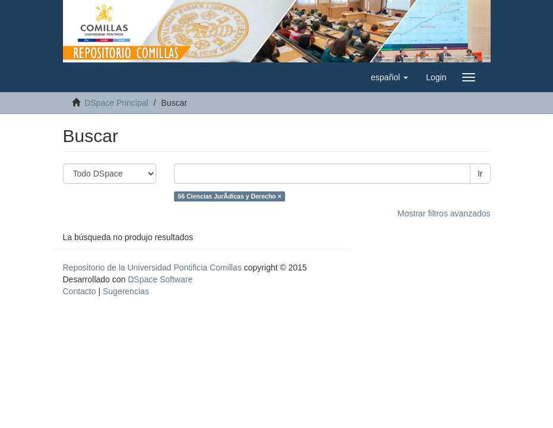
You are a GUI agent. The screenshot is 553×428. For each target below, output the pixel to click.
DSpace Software (160, 279)
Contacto (79, 291)
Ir (480, 173)
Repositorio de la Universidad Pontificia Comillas (152, 267)
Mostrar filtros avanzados (443, 213)
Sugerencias (126, 291)
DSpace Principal (116, 103)
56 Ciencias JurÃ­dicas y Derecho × (229, 196)
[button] (389, 77)
